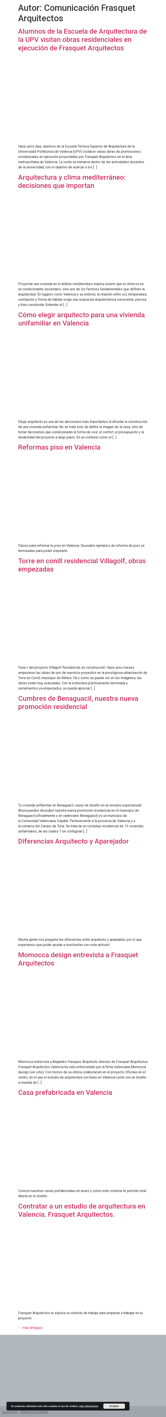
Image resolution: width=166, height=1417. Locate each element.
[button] (128, 12)
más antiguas (30, 1328)
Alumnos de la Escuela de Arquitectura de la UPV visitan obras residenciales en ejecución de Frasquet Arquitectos (82, 39)
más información (88, 1406)
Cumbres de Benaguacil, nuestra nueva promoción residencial (78, 702)
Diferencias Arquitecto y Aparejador (73, 841)
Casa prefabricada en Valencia (65, 1092)
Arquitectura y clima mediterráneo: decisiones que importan (72, 181)
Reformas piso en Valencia (59, 447)
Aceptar (114, 1406)
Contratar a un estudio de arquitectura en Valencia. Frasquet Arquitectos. (81, 1210)
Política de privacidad (34, 1412)
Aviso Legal (9, 1412)
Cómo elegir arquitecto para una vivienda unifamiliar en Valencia (81, 319)
